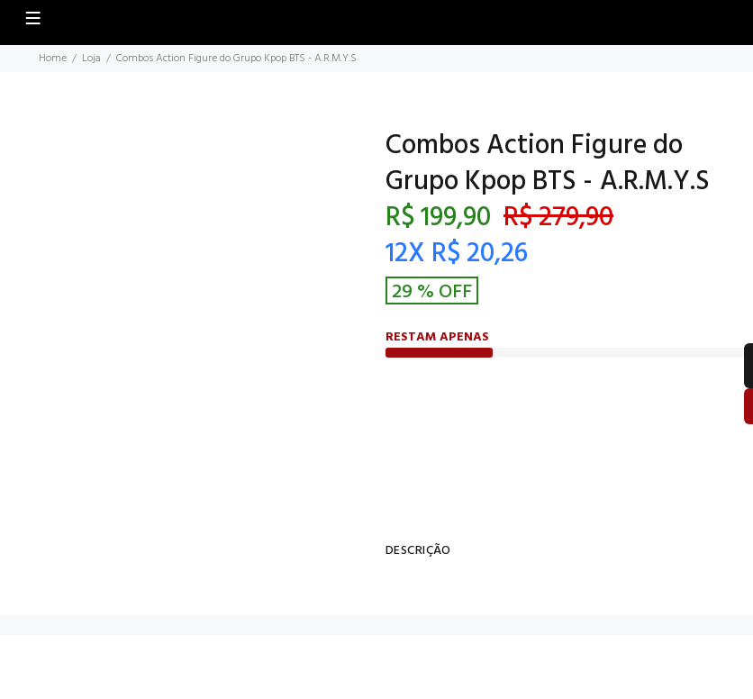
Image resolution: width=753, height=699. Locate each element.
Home (53, 59)
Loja (91, 59)
